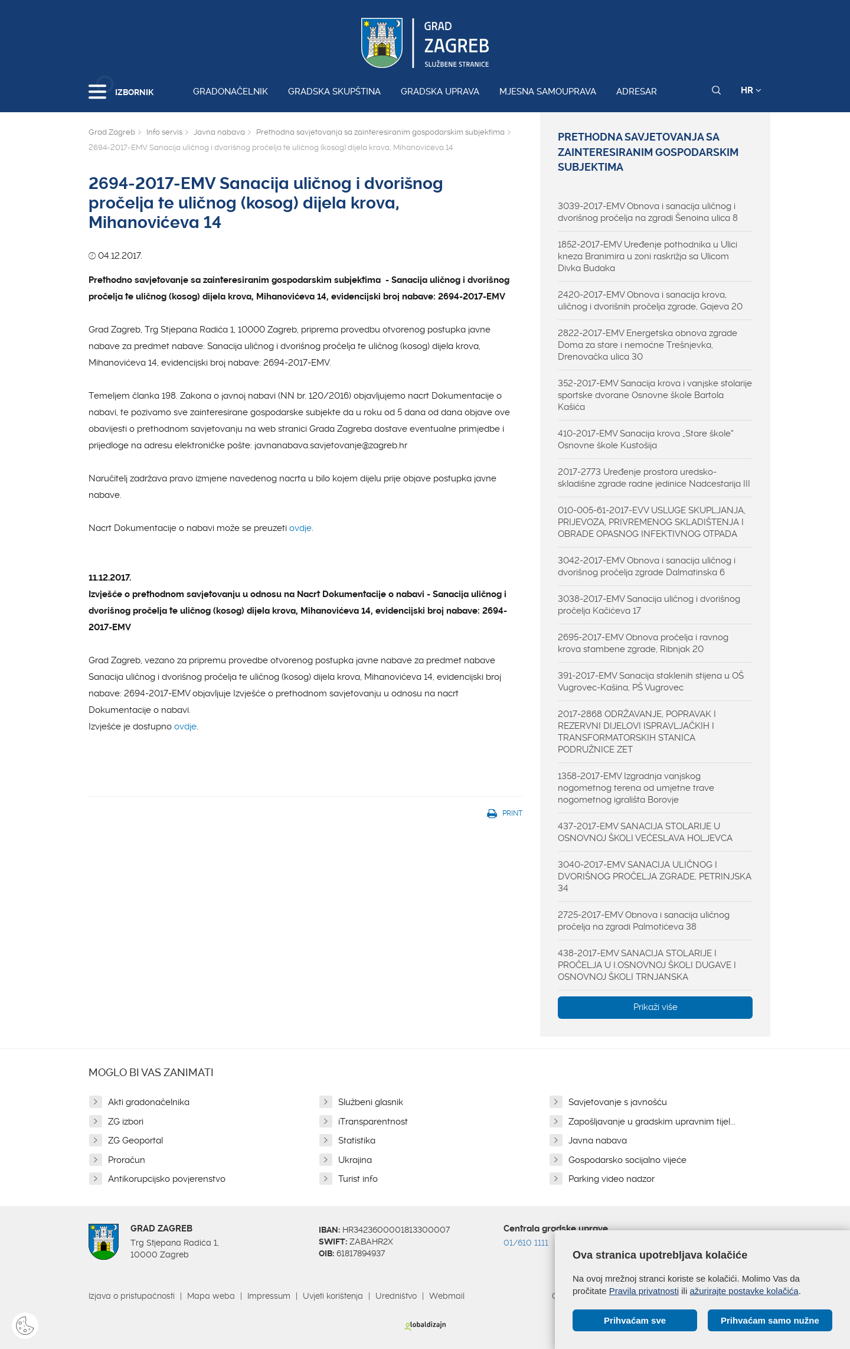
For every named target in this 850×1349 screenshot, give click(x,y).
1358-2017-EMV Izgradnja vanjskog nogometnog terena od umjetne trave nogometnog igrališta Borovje (636, 788)
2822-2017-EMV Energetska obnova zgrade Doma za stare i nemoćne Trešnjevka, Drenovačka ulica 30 (647, 345)
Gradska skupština (334, 91)
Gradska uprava (440, 91)
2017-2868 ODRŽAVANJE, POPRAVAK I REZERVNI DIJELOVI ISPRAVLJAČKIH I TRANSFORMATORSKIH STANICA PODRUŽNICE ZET (637, 732)
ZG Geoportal (135, 1140)
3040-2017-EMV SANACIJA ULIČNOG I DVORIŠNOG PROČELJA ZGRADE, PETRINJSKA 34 (654, 876)
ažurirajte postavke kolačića (743, 1291)
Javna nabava (219, 132)
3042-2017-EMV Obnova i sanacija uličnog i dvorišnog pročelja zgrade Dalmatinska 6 (646, 566)
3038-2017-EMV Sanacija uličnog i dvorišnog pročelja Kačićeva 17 (649, 605)
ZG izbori (125, 1121)
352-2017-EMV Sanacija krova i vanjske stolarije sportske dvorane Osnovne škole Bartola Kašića (655, 395)
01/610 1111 (526, 1242)
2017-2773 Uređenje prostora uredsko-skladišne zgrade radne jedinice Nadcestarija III (654, 478)
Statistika (356, 1140)
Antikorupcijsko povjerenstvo (166, 1179)
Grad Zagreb (112, 132)
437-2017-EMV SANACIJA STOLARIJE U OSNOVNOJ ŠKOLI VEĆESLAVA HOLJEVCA (645, 832)
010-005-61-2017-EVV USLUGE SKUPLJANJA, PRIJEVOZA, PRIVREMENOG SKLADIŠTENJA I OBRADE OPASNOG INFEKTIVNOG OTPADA (652, 522)
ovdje (300, 528)
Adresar (636, 91)
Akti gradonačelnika (148, 1102)
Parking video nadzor (611, 1179)
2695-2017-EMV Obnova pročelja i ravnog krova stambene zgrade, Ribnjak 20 (643, 643)
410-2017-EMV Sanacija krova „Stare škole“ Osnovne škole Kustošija (646, 439)
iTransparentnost (373, 1121)
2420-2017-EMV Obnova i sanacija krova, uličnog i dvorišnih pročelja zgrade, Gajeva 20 (650, 300)
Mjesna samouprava (547, 91)
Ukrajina (355, 1160)
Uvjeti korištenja (333, 1296)
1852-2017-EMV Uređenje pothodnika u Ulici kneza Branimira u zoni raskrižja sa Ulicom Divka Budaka (647, 256)
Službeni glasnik (370, 1102)
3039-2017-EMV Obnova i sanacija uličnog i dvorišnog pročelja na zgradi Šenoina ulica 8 (648, 212)
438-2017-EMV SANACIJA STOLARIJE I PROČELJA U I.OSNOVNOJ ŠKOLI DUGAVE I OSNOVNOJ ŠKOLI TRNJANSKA (647, 965)
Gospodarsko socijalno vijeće (627, 1160)
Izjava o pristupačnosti (132, 1296)
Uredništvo (396, 1296)
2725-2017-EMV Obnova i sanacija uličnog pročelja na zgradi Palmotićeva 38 (644, 921)
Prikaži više (655, 1007)
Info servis (164, 132)
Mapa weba (211, 1296)
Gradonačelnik (230, 91)
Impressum (268, 1296)
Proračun (126, 1160)
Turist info (358, 1179)
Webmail (447, 1296)
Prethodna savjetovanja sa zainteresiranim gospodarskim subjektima (380, 132)
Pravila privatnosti (644, 1291)
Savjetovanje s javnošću (617, 1102)
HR (751, 90)
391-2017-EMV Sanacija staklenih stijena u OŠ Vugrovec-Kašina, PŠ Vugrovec (651, 681)
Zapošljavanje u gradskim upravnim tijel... (651, 1121)
